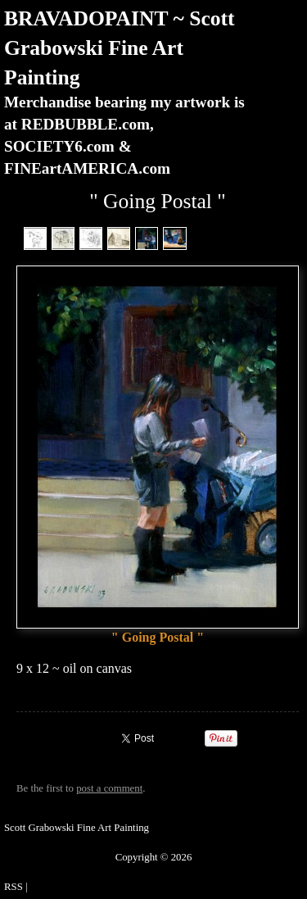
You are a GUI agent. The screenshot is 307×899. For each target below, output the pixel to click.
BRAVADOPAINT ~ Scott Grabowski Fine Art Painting (119, 48)
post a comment (109, 788)
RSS (13, 886)
